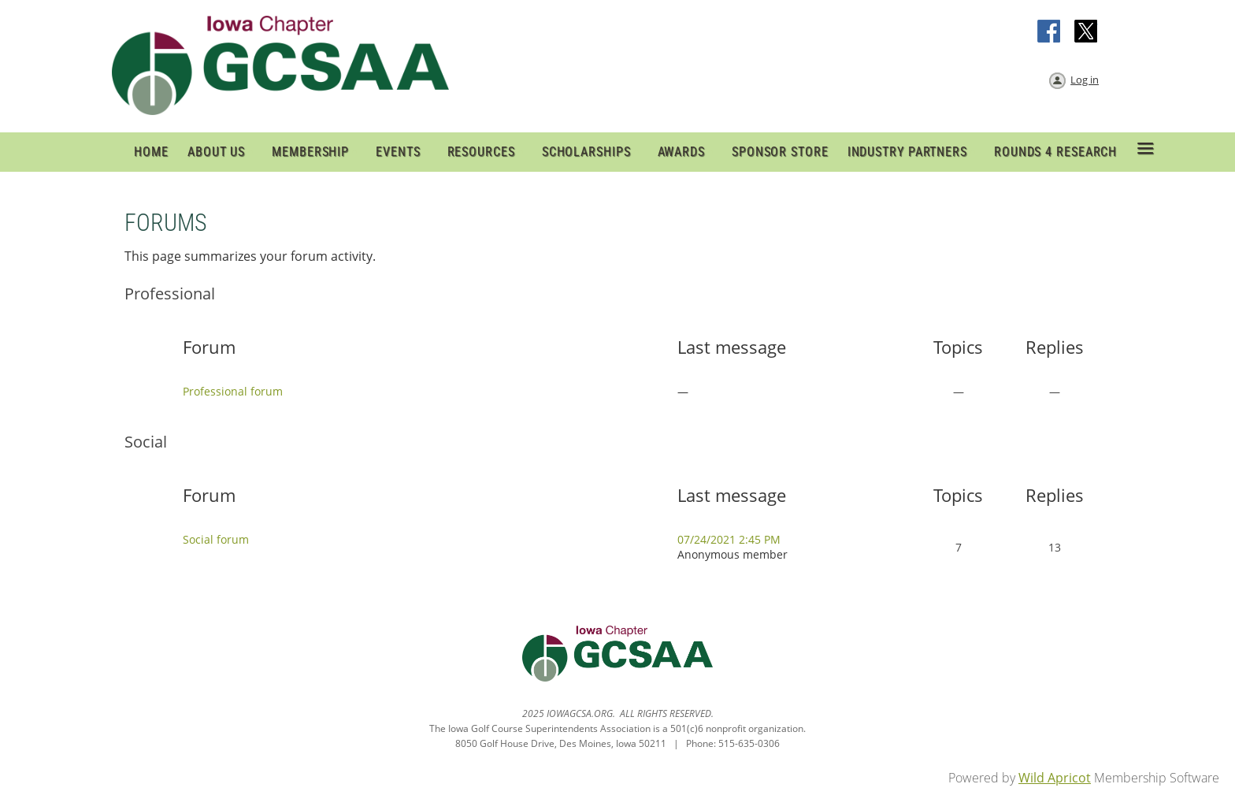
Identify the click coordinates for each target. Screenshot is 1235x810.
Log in (1084, 79)
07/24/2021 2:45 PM (729, 539)
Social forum (216, 539)
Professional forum (233, 391)
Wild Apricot (1054, 777)
